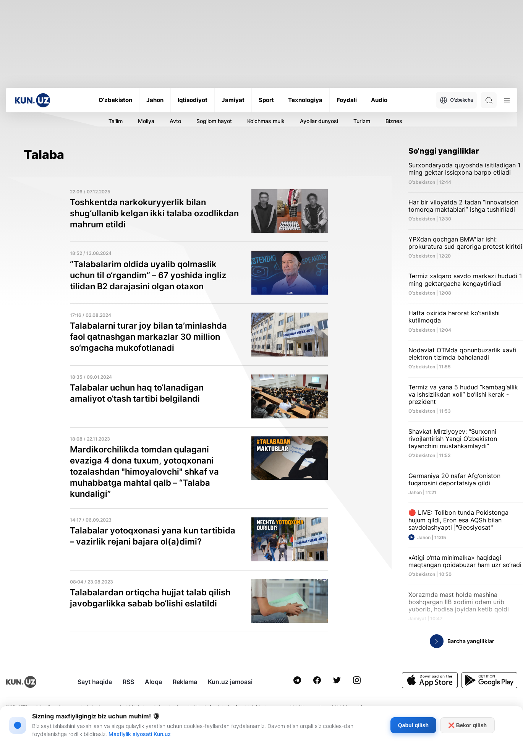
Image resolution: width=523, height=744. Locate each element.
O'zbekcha (456, 100)
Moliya (146, 121)
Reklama (185, 682)
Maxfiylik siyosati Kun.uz (139, 734)
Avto (175, 121)
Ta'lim (115, 121)
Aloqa (153, 682)
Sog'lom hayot (214, 121)
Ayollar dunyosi (319, 121)
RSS (128, 682)
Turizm (361, 121)
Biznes (393, 121)
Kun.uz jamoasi (230, 682)
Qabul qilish (413, 725)
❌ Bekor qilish (467, 725)
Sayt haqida (95, 682)
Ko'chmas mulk (266, 121)
